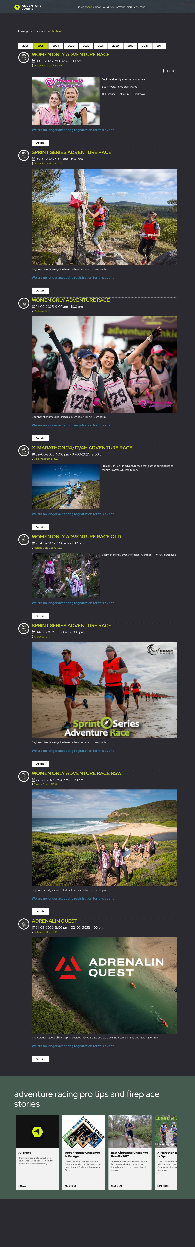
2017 (159, 45)
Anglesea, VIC (42, 635)
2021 (100, 45)
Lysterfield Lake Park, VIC (48, 65)
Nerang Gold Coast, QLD (48, 547)
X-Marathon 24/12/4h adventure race (82, 447)
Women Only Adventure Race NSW (77, 772)
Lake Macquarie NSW (46, 458)
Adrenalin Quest (54, 920)
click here (56, 31)
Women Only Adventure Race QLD (76, 536)
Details (40, 142)
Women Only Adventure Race (71, 54)
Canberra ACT (42, 310)
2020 (115, 45)
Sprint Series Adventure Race (71, 152)
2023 (71, 45)
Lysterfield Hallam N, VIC (48, 163)
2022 (86, 45)
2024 (56, 45)
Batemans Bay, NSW (45, 931)
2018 (145, 45)
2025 (41, 45)
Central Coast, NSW (45, 783)
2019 (130, 45)
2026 (25, 45)
